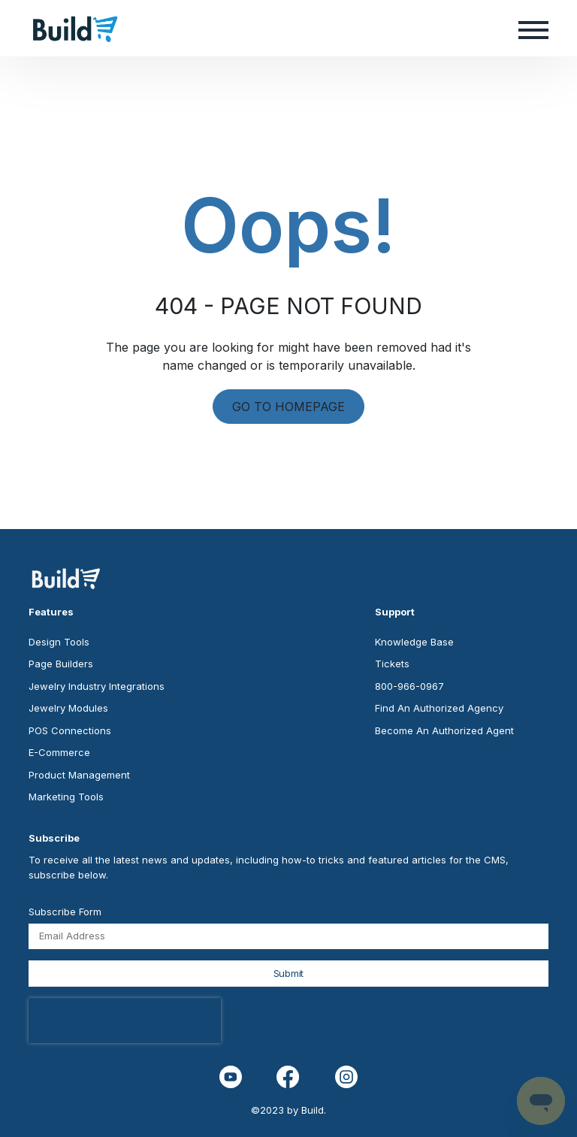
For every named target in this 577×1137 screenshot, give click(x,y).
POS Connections (70, 730)
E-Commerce (59, 752)
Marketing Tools (66, 797)
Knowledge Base (414, 642)
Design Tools (59, 642)
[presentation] (125, 1020)
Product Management (79, 775)
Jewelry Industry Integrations (97, 686)
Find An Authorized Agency (439, 708)
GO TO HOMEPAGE (288, 406)
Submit (288, 973)
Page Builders (61, 664)
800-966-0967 (409, 686)
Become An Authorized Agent (444, 730)
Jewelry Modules (68, 708)
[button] (533, 29)
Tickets (392, 664)
